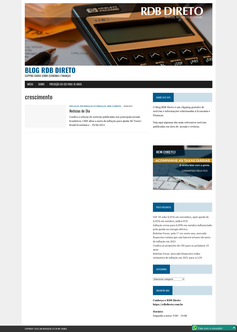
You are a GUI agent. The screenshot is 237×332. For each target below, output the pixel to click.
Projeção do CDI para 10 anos (65, 84)
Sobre (41, 84)
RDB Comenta (114, 106)
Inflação (74, 106)
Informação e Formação (93, 106)
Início (30, 84)
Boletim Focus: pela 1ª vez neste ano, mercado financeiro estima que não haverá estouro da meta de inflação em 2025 (181, 237)
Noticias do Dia (79, 111)
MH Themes (62, 328)
